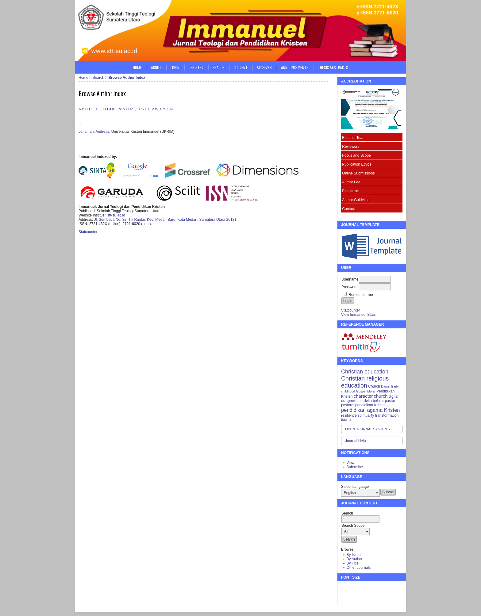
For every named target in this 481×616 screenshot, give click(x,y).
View (350, 463)
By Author (354, 559)
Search (219, 67)
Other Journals (358, 567)
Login (175, 67)
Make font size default (356, 588)
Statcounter (350, 310)
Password (349, 287)
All (171, 109)
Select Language (355, 486)
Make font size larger (366, 588)
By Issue (353, 555)
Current (241, 67)
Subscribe (354, 467)
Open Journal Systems (367, 429)
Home (137, 67)
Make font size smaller (347, 588)
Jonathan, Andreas (94, 131)
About (156, 67)
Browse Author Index (126, 77)
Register (196, 67)
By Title (352, 563)
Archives (264, 67)
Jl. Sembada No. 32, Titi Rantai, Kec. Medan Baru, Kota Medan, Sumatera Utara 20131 (165, 219)
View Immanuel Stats (358, 314)
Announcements (295, 67)
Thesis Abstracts (333, 67)
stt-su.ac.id (116, 215)
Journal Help (355, 441)
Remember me (360, 295)
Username (349, 279)
